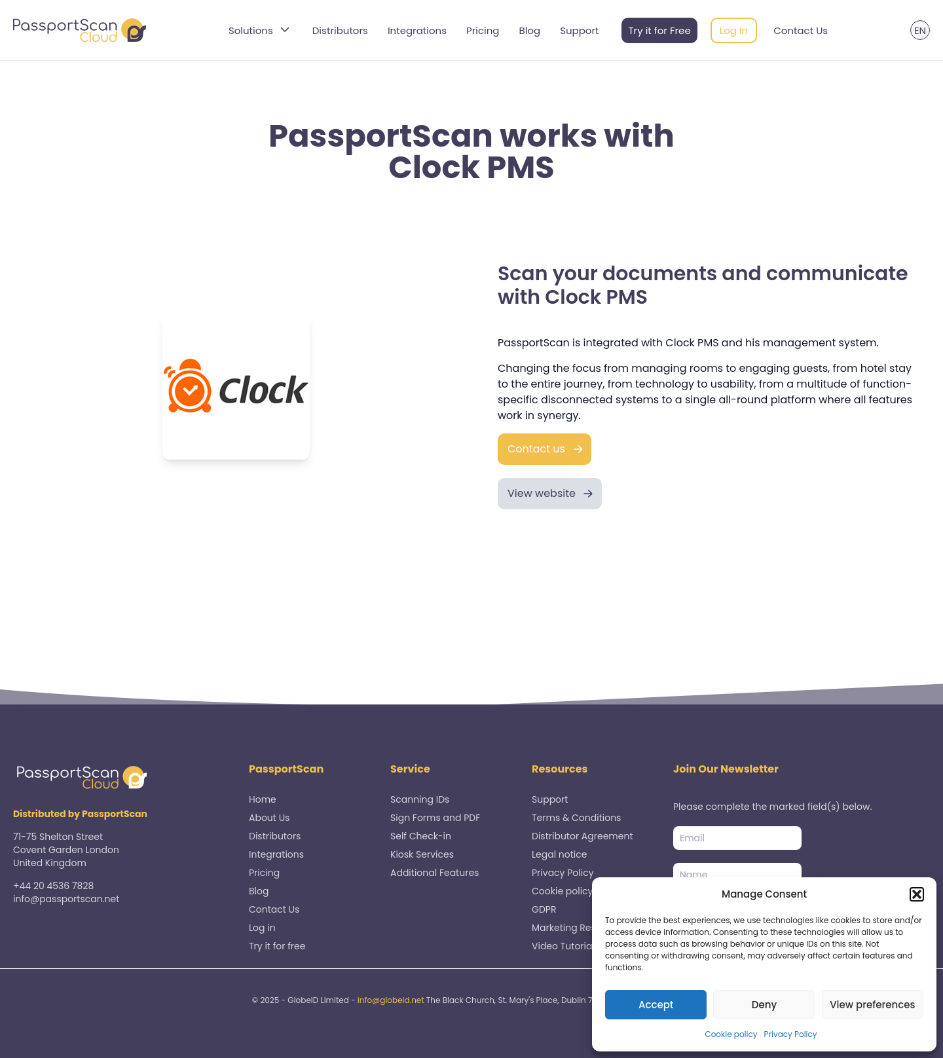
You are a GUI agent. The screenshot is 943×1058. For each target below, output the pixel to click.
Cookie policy (731, 1034)
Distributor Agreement (582, 836)
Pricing (483, 30)
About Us (269, 817)
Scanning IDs (419, 799)
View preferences (872, 1005)
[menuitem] (920, 30)
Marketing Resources (579, 927)
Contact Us (800, 30)
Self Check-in (420, 836)
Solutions (261, 30)
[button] (916, 894)
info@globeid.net (391, 1000)
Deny (764, 1005)
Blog (530, 30)
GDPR (544, 909)
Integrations (417, 30)
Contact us (536, 448)
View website (542, 493)
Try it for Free (659, 30)
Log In (734, 30)
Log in (262, 927)
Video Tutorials (565, 946)
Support (579, 30)
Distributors (340, 30)
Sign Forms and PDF (435, 817)
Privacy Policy (790, 1034)
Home (262, 799)
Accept (655, 1005)
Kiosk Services (422, 854)
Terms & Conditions (576, 817)
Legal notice (559, 854)
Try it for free (277, 946)
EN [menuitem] (920, 30)
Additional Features (434, 872)
